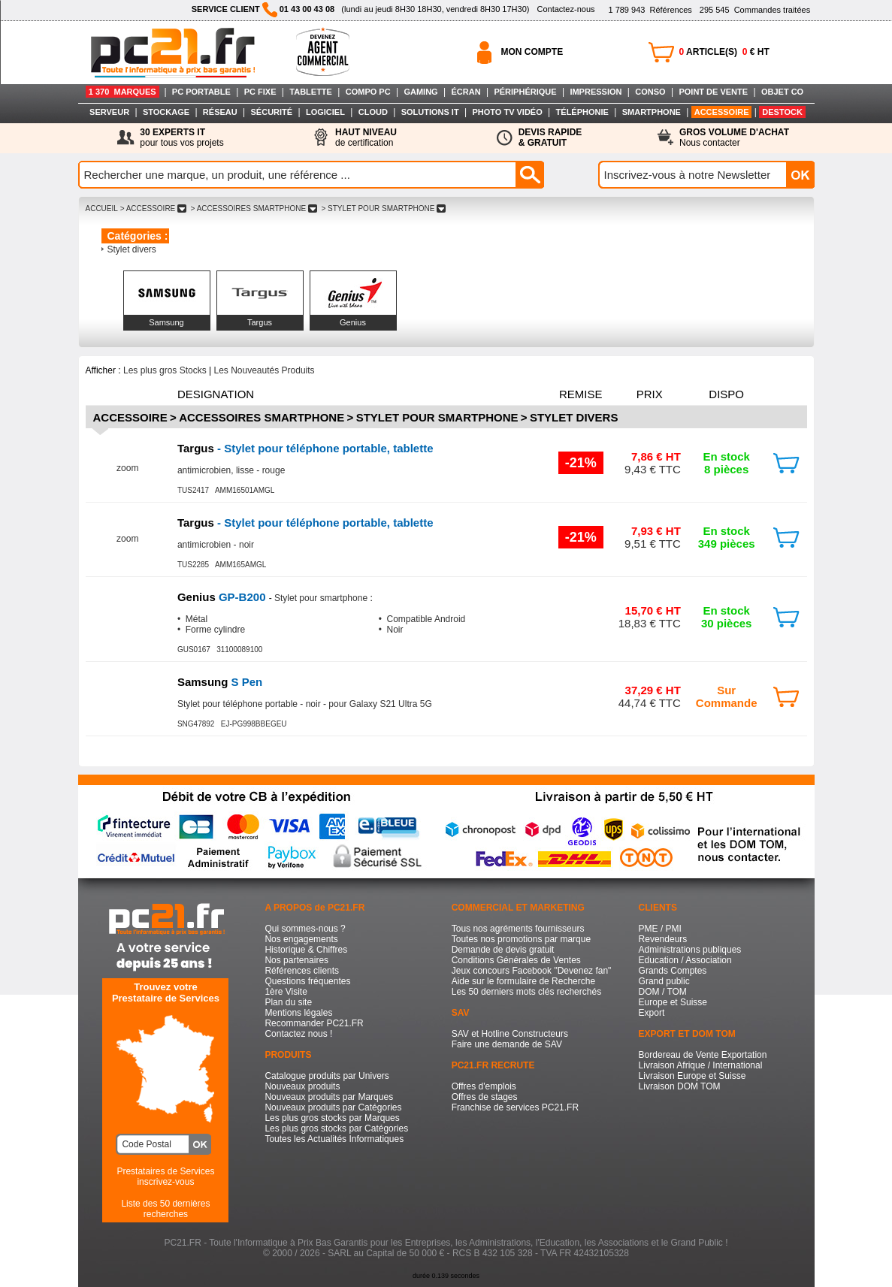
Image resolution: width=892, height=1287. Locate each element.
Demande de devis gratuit (503, 949)
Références (649, 9)
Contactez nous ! (298, 1034)
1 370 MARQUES (122, 91)
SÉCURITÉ (272, 111)
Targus (259, 322)
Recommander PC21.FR (314, 1023)
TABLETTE (310, 91)
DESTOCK (782, 111)
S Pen (219, 681)
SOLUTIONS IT (430, 111)
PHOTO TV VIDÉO (507, 111)
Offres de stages (485, 1097)
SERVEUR (109, 111)
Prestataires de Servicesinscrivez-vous (165, 1176)
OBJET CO (782, 91)
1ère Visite (286, 991)
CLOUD (373, 111)
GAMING (420, 91)
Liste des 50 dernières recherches (165, 1208)
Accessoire (130, 417)
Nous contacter (734, 137)
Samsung (166, 322)
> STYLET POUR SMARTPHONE (383, 208)
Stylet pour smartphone (437, 417)
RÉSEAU (220, 111)
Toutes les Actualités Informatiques (334, 1139)
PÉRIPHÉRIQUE (525, 91)
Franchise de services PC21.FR (515, 1107)
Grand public (664, 981)
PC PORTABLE (201, 91)
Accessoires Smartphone (261, 417)
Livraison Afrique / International (701, 1065)
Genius (353, 322)
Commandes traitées (755, 9)
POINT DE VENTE (713, 91)
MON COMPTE (532, 52)
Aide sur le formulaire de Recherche (523, 981)
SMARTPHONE (651, 111)
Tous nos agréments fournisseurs (518, 928)
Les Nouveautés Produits (263, 370)
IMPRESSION (595, 91)
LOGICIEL (325, 111)
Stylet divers (131, 249)
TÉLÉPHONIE (582, 111)
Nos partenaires (296, 960)
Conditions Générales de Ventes (516, 960)
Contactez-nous (565, 9)
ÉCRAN (466, 91)
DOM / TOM (663, 991)
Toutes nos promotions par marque (521, 939)
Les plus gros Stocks (165, 370)
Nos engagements (301, 939)
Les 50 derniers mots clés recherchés (526, 991)
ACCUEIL (102, 208)
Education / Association (685, 960)
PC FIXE (260, 91)
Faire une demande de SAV (507, 1044)
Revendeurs (663, 939)
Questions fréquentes (307, 981)
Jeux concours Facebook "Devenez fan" (532, 970)
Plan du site (288, 1002)
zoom (127, 468)
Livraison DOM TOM (680, 1086)
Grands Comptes (673, 970)
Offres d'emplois (484, 1086)
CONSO (650, 91)
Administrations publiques (690, 949)
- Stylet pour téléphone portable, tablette (305, 448)
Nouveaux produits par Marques (329, 1097)
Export (652, 1013)
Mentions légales (298, 1013)
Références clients (302, 970)
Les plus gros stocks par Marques (332, 1118)
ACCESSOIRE (721, 111)
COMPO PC (368, 91)
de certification (366, 137)
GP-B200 (223, 597)
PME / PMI (660, 928)
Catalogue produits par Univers (327, 1076)
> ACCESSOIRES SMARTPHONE (254, 208)
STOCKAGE (166, 111)
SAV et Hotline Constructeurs (510, 1034)
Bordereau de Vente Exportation (703, 1055)
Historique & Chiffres (306, 949)
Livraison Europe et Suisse (692, 1076)
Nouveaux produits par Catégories (333, 1107)
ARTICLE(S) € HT (724, 52)
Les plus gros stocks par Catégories (336, 1128)
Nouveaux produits (302, 1086)
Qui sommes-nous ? (305, 928)
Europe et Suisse (673, 1002)
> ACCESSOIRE (153, 208)
